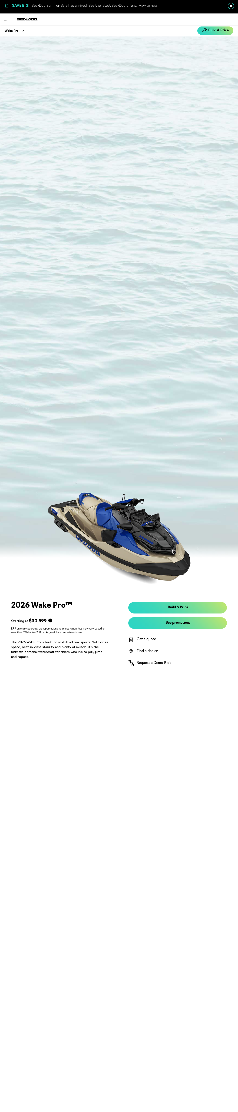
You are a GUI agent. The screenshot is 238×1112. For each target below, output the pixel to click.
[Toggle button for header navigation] (6, 19)
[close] (231, 6)
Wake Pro (12, 31)
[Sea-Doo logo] (27, 19)
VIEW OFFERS (148, 6)
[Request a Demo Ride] (177, 663)
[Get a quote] (177, 639)
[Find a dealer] (177, 651)
